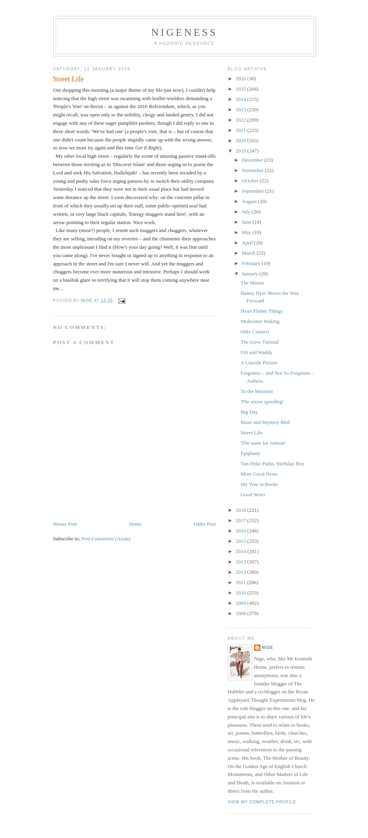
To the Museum (257, 391)
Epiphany (250, 453)
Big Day (249, 412)
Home (135, 524)
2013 (241, 562)
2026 (241, 78)
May (247, 232)
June (247, 222)
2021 (241, 130)
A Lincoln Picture (259, 363)
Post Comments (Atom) (106, 539)
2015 (241, 541)
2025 (241, 89)
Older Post (205, 524)
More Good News (259, 474)
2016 (241, 531)
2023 (241, 109)
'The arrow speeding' (262, 401)
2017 (241, 520)
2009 (241, 603)
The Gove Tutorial (260, 342)
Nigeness (184, 32)
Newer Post (65, 524)
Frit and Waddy (256, 352)
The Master (252, 283)
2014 (241, 551)
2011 (241, 582)
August (250, 201)
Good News (253, 494)
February (252, 263)
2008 (241, 613)
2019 (241, 151)
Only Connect (255, 332)
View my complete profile (262, 802)
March (249, 253)
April (248, 243)
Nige (268, 647)
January (250, 274)
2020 (241, 140)
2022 (241, 120)
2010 (241, 593)
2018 (241, 510)
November (253, 170)
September (253, 191)
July (247, 212)
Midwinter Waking (260, 321)
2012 (241, 572)
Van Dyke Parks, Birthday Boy (272, 463)
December (253, 160)
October (251, 181)
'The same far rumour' (263, 443)
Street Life (251, 432)
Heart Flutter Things (262, 311)
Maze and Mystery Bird (265, 422)
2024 (241, 99)
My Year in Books (259, 484)
